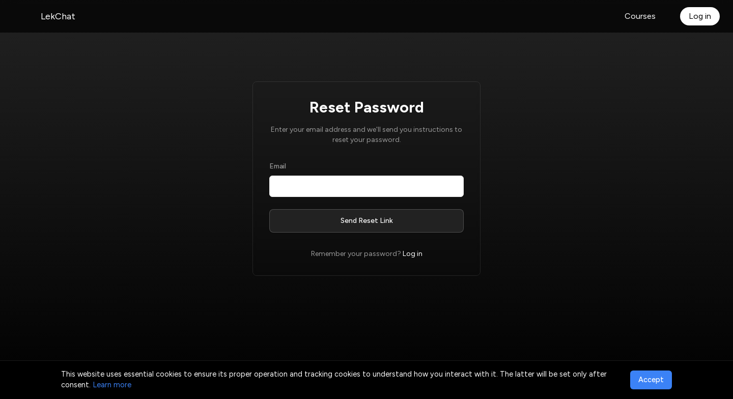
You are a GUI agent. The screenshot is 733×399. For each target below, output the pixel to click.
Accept (651, 379)
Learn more (112, 384)
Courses (640, 16)
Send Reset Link (367, 220)
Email (277, 166)
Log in (700, 16)
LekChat (58, 16)
